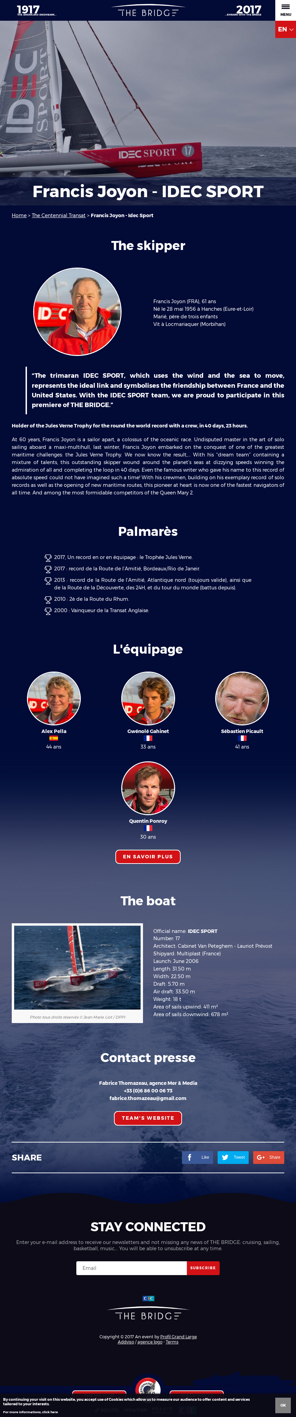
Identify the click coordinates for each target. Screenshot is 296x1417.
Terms (172, 1341)
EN (286, 29)
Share (268, 1157)
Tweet (233, 1157)
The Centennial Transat (59, 215)
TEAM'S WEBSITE (148, 1118)
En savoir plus (148, 857)
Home (19, 215)
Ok (283, 1405)
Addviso (126, 1341)
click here (50, 1412)
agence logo (149, 1341)
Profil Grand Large (178, 1336)
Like (197, 1157)
